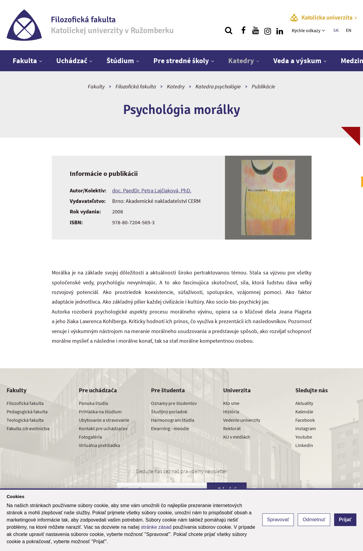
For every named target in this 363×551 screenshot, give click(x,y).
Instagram (305, 428)
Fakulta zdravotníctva (28, 428)
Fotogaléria (90, 437)
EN (348, 30)
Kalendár (304, 412)
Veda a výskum (297, 60)
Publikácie (263, 86)
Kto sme (231, 403)
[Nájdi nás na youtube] (256, 30)
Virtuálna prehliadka (99, 445)
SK (336, 30)
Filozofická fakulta (135, 86)
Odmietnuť (314, 519)
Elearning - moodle (170, 428)
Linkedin (304, 445)
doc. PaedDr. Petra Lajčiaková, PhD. (151, 190)
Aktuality (304, 403)
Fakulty (96, 86)
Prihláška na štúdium (100, 412)
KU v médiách (236, 437)
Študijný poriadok (169, 412)
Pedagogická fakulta (27, 412)
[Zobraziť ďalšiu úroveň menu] (324, 30)
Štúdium (120, 60)
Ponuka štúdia (93, 403)
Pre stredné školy (181, 60)
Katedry (241, 60)
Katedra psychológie (218, 86)
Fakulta (25, 60)
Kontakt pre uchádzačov (103, 428)
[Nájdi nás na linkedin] (280, 30)
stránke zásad (156, 527)
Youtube (303, 437)
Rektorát (232, 428)
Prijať (345, 519)
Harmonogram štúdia (172, 420)
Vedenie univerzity (241, 420)
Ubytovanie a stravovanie (104, 420)
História (231, 412)
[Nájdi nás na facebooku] (244, 30)
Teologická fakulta (25, 420)
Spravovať (278, 519)
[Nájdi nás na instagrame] (268, 30)
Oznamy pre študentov (174, 403)
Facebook (305, 420)
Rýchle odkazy (306, 30)
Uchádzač (71, 60)
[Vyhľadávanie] (229, 30)
